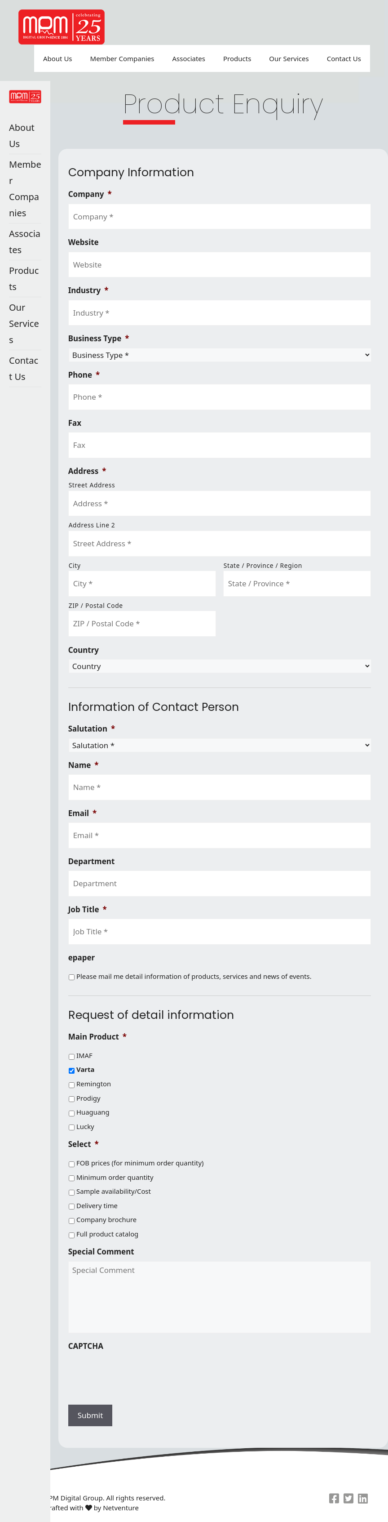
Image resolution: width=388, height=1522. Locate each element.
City (75, 565)
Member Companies (122, 58)
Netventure (121, 1507)
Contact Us (344, 58)
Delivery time (97, 1205)
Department (91, 861)
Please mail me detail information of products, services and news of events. (194, 976)
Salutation (91, 729)
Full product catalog (107, 1233)
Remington (93, 1083)
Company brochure (106, 1219)
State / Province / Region (263, 565)
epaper (81, 958)
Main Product (97, 1037)
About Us (57, 58)
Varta (85, 1069)
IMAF (84, 1055)
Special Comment (101, 1252)
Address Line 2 (92, 525)
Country (83, 650)
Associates (188, 58)
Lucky (85, 1126)
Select (83, 1144)
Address (87, 471)
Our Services (289, 58)
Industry (88, 290)
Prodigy (88, 1098)
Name (83, 765)
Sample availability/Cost (113, 1191)
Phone (84, 375)
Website (83, 242)
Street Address (92, 485)
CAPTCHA (85, 1346)
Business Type (98, 339)
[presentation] (136, 1372)
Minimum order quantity (115, 1177)
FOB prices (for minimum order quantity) (139, 1162)
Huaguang (93, 1111)
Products (237, 58)
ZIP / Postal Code (96, 605)
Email (82, 813)
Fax (74, 423)
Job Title (87, 910)
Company (90, 194)
